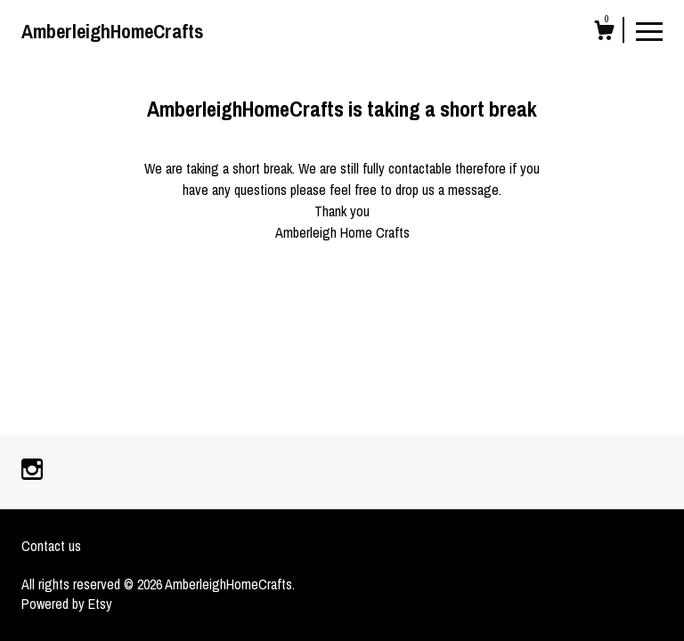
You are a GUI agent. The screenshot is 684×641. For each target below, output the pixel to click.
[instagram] (32, 471)
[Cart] (604, 33)
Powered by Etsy (66, 603)
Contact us (51, 546)
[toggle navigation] (649, 30)
